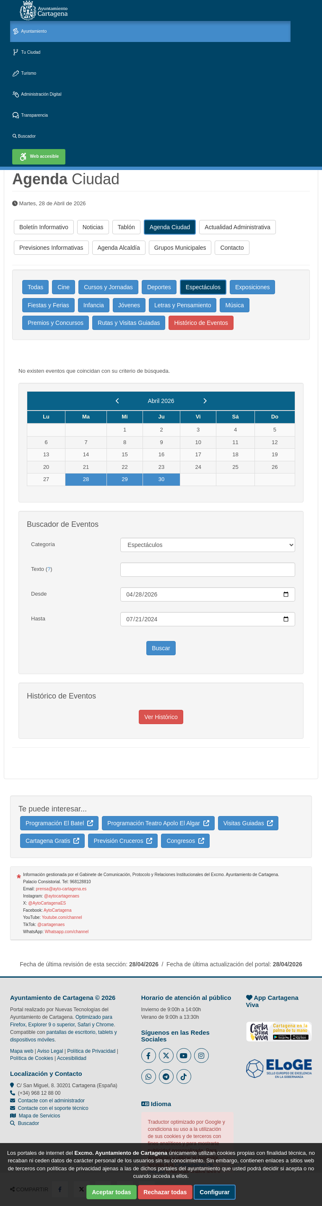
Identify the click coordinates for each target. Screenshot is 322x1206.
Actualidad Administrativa (237, 227)
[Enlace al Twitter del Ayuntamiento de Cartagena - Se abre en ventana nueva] (166, 1055)
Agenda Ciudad (170, 227)
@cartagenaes (51, 924)
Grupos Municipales (180, 247)
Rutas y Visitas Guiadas (129, 322)
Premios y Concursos (55, 322)
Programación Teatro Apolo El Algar (158, 823)
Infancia (93, 305)
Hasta (38, 618)
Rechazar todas (165, 1192)
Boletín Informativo (43, 227)
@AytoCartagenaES (47, 903)
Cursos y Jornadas (108, 287)
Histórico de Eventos (201, 322)
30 (161, 479)
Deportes (159, 287)
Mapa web (21, 1051)
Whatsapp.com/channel (67, 931)
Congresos (185, 840)
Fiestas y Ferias (48, 305)
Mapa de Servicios (35, 1116)
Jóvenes (129, 305)
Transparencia (30, 115)
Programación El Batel (59, 823)
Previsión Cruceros (122, 840)
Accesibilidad (71, 1058)
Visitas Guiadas (248, 823)
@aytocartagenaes (61, 896)
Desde (39, 594)
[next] (204, 401)
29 (124, 479)
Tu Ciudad (26, 52)
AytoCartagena (58, 910)
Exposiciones (252, 287)
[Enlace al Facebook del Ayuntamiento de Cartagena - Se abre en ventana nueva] (148, 1055)
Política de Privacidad (91, 1051)
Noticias (93, 227)
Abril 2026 (161, 401)
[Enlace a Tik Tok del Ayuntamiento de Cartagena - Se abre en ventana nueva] (184, 1076)
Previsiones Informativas (51, 247)
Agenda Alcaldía (119, 247)
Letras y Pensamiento (182, 305)
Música (234, 305)
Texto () (41, 569)
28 (86, 479)
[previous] (117, 401)
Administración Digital (37, 94)
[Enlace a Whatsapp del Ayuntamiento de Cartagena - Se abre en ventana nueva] (148, 1076)
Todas (35, 287)
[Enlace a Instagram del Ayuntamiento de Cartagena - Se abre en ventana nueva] (201, 1055)
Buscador (24, 136)
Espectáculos (203, 287)
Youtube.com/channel (62, 917)
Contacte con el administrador (51, 1101)
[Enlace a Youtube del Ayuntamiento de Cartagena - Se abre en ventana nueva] (184, 1055)
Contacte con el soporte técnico (53, 1108)
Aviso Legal (50, 1051)
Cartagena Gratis (52, 840)
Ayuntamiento (30, 31)
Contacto (232, 247)
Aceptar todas (111, 1192)
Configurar (215, 1192)
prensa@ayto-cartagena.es (61, 889)
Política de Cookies (31, 1058)
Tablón (126, 227)
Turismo (24, 73)
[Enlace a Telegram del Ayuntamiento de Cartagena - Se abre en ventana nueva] (166, 1076)
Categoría (43, 544)
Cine (63, 287)
